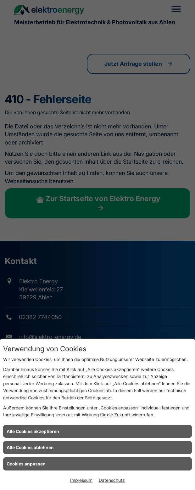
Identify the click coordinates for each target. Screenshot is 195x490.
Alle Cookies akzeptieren (33, 431)
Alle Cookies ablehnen (30, 447)
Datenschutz (112, 480)
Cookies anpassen (26, 463)
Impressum (81, 480)
